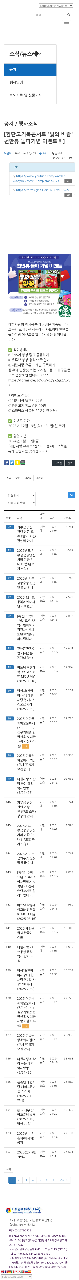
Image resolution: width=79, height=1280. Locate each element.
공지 (12, 70)
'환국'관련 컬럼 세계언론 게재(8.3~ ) (26, 653)
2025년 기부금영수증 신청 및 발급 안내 (26, 583)
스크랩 (58, 463)
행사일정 (16, 82)
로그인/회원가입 (26, 5)
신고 (70, 463)
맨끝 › (64, 1180)
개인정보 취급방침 (41, 1220)
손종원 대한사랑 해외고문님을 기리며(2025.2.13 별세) (26, 1091)
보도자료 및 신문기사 (25, 95)
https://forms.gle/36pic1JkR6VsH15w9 (42, 190)
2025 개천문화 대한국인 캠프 (25, 933)
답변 (17, 478)
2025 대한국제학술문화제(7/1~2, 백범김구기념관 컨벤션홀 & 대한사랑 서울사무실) (26, 732)
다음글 (39, 478)
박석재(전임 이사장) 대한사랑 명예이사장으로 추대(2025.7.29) (26, 700)
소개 (12, 1220)
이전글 (27, 478)
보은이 (8, 153)
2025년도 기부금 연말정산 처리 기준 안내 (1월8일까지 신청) (26, 559)
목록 (8, 478)
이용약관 (22, 1220)
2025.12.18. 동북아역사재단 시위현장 (26, 602)
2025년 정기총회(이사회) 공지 (25, 1138)
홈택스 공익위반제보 (22, 1224)
